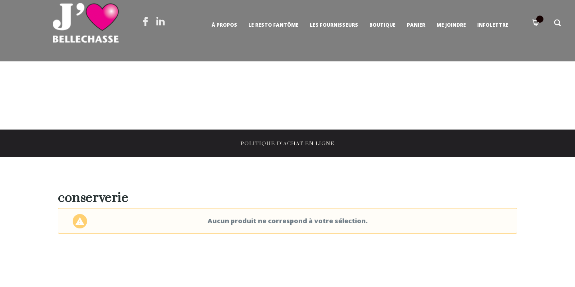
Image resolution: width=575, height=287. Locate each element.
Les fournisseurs (334, 25)
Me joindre (451, 25)
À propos (224, 25)
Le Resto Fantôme (273, 25)
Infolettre (492, 25)
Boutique (382, 25)
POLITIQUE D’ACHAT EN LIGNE (287, 143)
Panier (416, 25)
